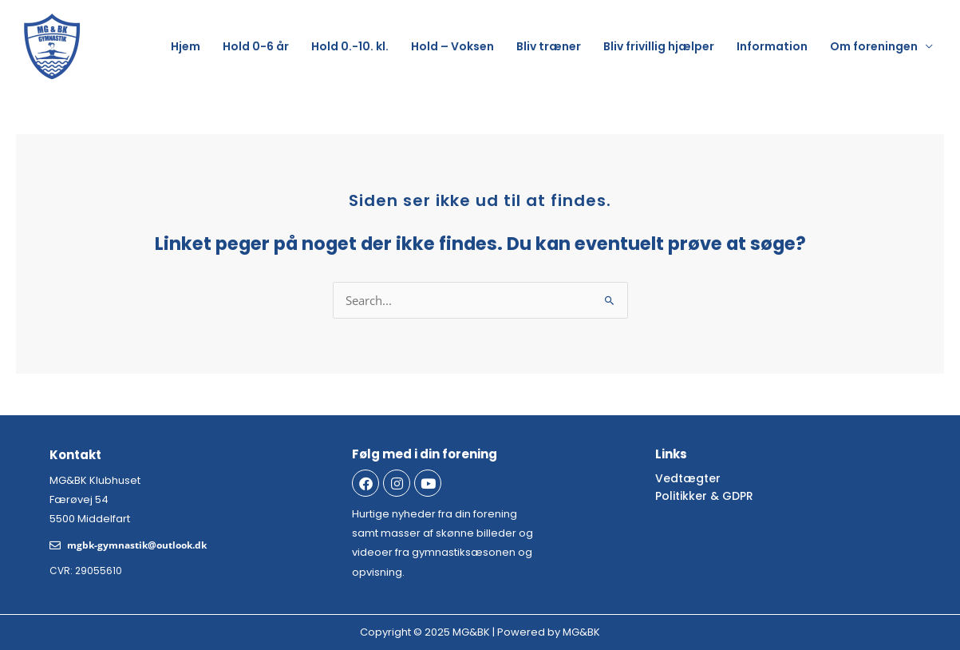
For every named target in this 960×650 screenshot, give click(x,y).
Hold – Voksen (452, 46)
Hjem (185, 46)
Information (772, 46)
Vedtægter (688, 478)
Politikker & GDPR (704, 496)
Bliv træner (548, 46)
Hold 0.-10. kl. (350, 46)
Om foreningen (874, 46)
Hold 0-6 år (256, 46)
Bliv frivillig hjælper (658, 46)
